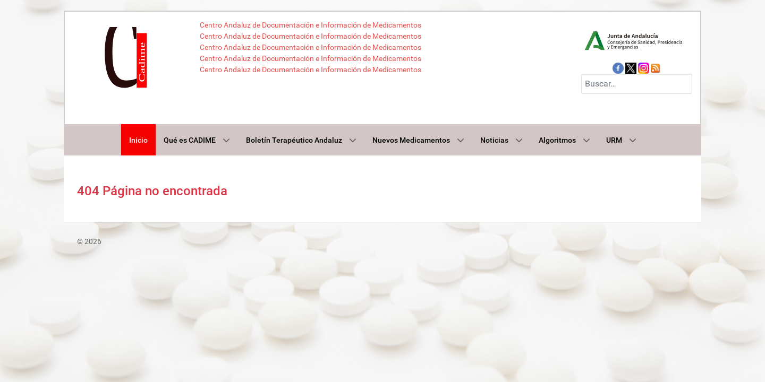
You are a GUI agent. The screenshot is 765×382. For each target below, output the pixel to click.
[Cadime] (128, 54)
